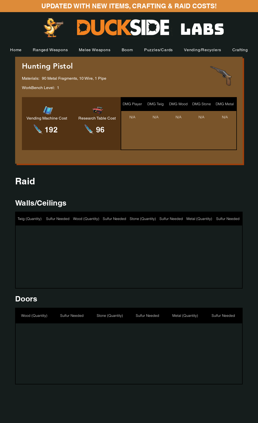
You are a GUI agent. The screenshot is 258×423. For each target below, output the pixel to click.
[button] (50, 50)
